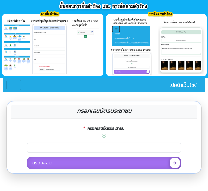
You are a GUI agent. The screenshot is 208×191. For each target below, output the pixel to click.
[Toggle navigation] (13, 85)
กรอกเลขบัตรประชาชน (103, 129)
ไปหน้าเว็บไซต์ (183, 85)
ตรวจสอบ (106, 164)
